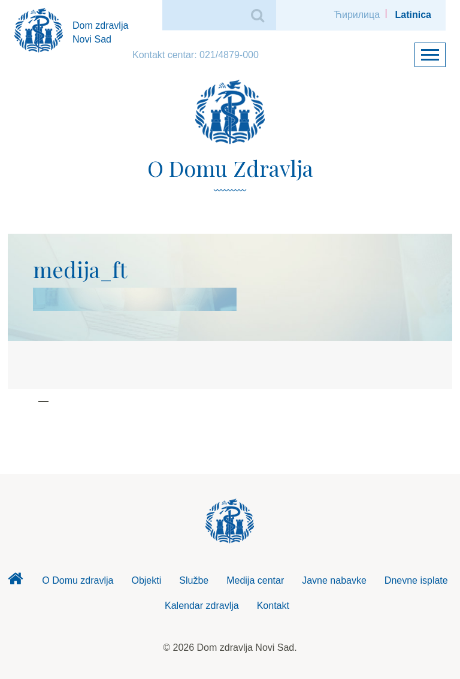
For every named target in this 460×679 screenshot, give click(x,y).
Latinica (413, 15)
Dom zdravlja (15, 582)
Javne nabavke (334, 580)
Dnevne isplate (416, 580)
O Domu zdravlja (77, 580)
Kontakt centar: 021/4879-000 (195, 55)
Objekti (146, 580)
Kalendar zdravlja (202, 605)
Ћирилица (357, 15)
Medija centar (255, 580)
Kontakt (273, 605)
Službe (193, 580)
